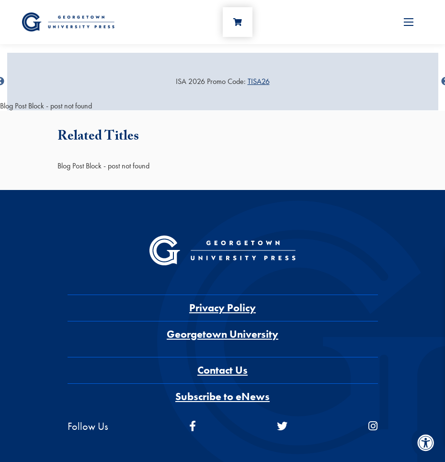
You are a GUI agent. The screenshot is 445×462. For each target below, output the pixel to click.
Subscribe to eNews (222, 396)
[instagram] (372, 426)
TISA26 (259, 81)
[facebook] (192, 426)
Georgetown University (222, 334)
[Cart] (237, 22)
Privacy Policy (222, 308)
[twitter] (282, 426)
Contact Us (222, 370)
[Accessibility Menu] (425, 442)
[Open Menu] (408, 22)
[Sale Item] (222, 81)
